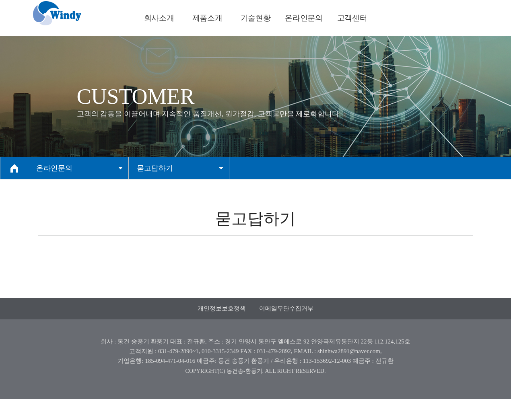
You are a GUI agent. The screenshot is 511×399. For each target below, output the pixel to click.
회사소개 (159, 18)
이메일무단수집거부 (286, 308)
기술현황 (255, 18)
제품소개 (207, 18)
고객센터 (352, 18)
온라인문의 (303, 18)
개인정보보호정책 (222, 308)
